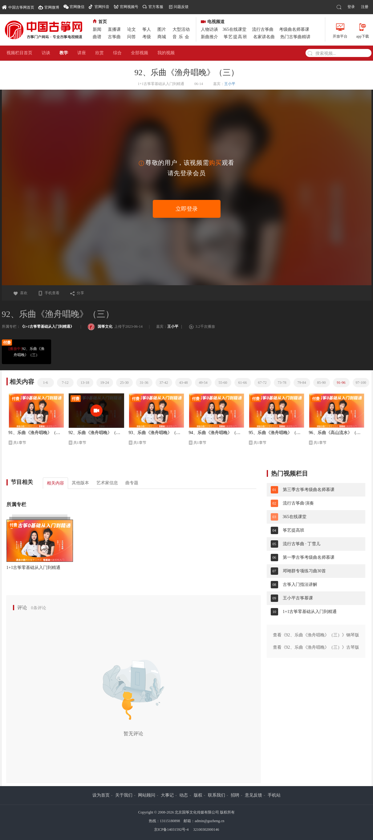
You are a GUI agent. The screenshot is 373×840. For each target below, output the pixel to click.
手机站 (274, 795)
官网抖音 (102, 7)
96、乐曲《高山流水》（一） (336, 432)
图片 (161, 29)
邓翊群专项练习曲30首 (304, 571)
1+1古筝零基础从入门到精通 (33, 567)
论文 (131, 29)
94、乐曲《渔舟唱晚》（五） (216, 432)
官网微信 (77, 7)
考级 (146, 36)
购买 (215, 162)
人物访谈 (209, 29)
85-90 (321, 382)
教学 (63, 53)
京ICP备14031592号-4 (171, 829)
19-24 (104, 382)
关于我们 (123, 795)
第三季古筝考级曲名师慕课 (308, 489)
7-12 (65, 382)
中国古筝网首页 (18, 7)
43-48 (183, 382)
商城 (161, 36)
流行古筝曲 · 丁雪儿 (302, 544)
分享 (77, 293)
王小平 (229, 84)
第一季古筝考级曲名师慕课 (308, 557)
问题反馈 (181, 7)
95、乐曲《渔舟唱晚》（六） (276, 432)
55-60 (223, 382)
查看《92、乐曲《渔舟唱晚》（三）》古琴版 (316, 647)
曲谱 (97, 36)
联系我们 (216, 795)
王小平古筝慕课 (298, 598)
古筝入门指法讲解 (300, 584)
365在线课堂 (234, 29)
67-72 (262, 382)
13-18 (85, 382)
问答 (131, 36)
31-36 (144, 382)
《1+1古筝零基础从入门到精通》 (47, 326)
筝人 (146, 29)
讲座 (81, 53)
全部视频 (139, 53)
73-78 (282, 382)
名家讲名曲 (264, 36)
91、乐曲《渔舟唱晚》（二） (36, 432)
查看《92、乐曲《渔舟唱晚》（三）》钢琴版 (316, 635)
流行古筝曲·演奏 (298, 503)
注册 (364, 7)
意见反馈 (253, 795)
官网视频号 (129, 7)
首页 (100, 21)
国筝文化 (100, 326)
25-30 (124, 382)
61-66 (242, 382)
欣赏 (99, 53)
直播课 (114, 29)
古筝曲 (114, 36)
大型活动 (181, 29)
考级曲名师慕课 (294, 29)
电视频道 (213, 21)
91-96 (341, 382)
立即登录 (187, 209)
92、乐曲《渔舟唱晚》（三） (26, 351)
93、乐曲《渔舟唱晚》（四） (156, 432)
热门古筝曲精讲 (295, 36)
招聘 (235, 795)
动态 (183, 795)
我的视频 (166, 53)
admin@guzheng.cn (209, 821)
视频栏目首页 (19, 53)
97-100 (361, 382)
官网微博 (51, 7)
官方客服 (155, 7)
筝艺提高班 (236, 36)
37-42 (164, 382)
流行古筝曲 (263, 29)
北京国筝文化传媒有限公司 (197, 812)
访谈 (46, 53)
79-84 (302, 382)
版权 (198, 795)
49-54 (203, 382)
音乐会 (181, 36)
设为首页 (101, 795)
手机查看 (48, 293)
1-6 (45, 382)
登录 (351, 7)
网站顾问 (146, 795)
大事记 (167, 795)
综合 (117, 53)
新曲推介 (209, 36)
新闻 (97, 29)
